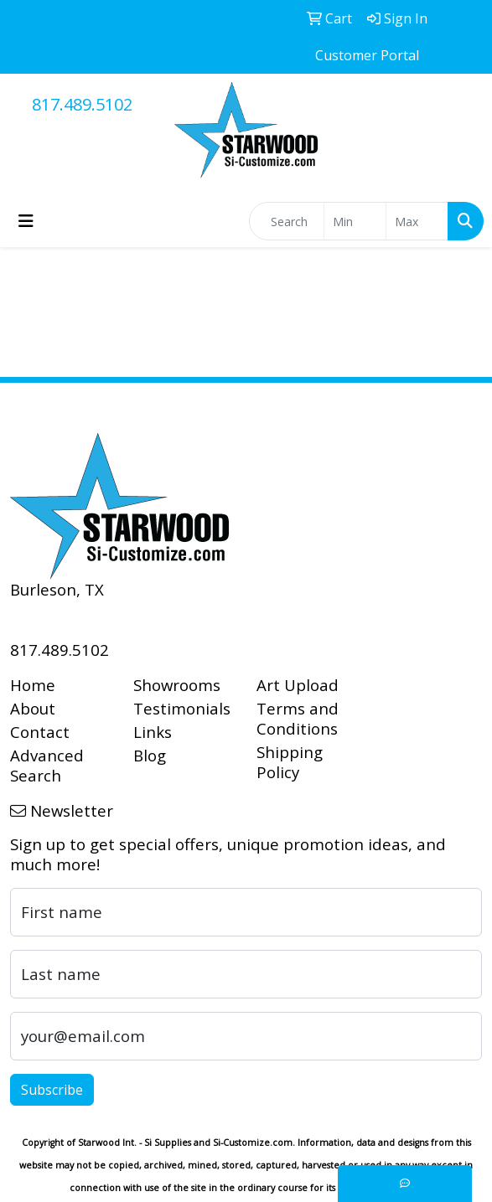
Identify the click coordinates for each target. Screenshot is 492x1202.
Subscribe (52, 1090)
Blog (149, 755)
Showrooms (176, 684)
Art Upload (297, 684)
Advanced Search (47, 765)
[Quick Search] (286, 221)
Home (32, 684)
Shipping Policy (289, 761)
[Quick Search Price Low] (355, 221)
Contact (40, 731)
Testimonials (181, 708)
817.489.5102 (82, 104)
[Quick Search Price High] (417, 221)
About (32, 708)
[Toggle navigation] (26, 221)
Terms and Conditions (297, 718)
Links (152, 731)
